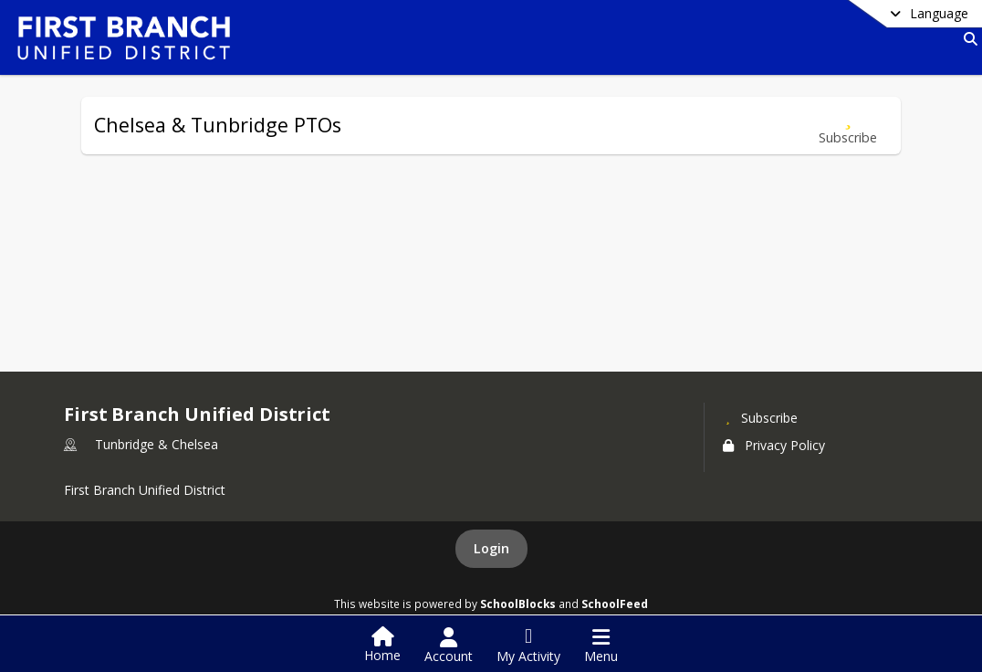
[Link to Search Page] (966, 38)
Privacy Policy (774, 445)
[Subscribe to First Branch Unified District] (760, 417)
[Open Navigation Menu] (601, 645)
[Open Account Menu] (448, 645)
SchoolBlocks (518, 603)
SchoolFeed (614, 603)
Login (491, 548)
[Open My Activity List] (528, 645)
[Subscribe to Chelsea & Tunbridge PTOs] (848, 125)
